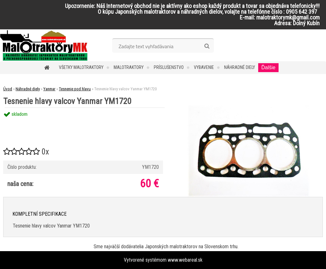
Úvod (7, 88)
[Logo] (44, 45)
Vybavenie (204, 67)
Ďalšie (268, 67)
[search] (206, 46)
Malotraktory (129, 67)
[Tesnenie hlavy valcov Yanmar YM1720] (248, 108)
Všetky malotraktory (81, 67)
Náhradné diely (239, 67)
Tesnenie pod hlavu (75, 88)
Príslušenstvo (169, 67)
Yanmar (49, 88)
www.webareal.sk (185, 260)
